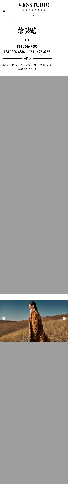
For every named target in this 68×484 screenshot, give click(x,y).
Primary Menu (4, 11)
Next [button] (64, 318)
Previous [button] (3, 318)
